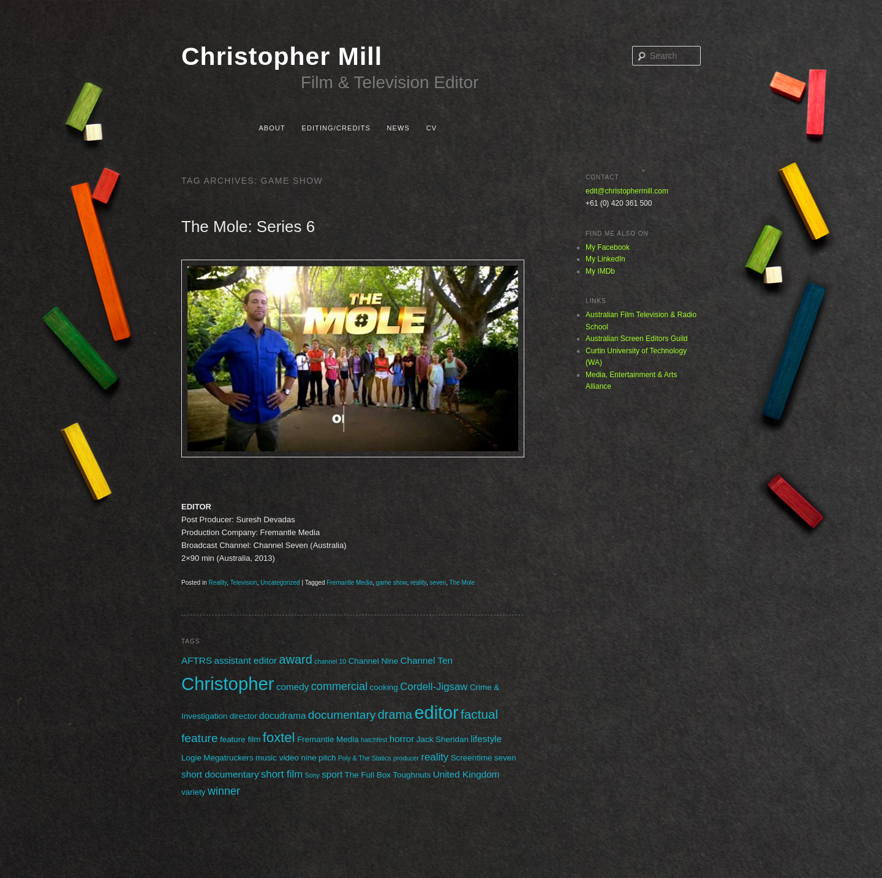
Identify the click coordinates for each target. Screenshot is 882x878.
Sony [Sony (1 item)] (312, 775)
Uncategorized (280, 582)
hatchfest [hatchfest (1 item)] (374, 739)
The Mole (462, 582)
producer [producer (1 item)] (406, 758)
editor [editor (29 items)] (437, 712)
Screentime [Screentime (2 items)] (471, 757)
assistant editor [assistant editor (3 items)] (245, 660)
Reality (217, 582)
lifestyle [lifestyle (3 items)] (486, 739)
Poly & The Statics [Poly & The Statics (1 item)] (364, 758)
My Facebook (608, 247)
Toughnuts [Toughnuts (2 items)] (412, 774)
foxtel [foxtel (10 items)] (279, 737)
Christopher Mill (281, 56)
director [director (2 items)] (243, 716)
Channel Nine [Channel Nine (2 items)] (373, 661)
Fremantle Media (349, 582)
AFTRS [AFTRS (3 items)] (196, 660)
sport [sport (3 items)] (332, 774)
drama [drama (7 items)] (395, 714)
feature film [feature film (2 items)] (240, 739)
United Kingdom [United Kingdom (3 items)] (466, 774)
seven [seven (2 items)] (505, 757)
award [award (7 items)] (295, 659)
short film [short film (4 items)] (282, 774)
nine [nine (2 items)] (308, 757)
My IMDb (600, 271)
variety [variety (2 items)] (193, 792)
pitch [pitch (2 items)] (327, 757)
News (398, 128)
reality (418, 582)
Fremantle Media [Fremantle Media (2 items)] (328, 739)
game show (391, 582)
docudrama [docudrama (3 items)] (282, 715)
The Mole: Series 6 (248, 226)
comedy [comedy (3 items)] (292, 686)
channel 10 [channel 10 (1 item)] (330, 661)
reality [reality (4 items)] (434, 757)
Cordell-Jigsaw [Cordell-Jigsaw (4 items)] (433, 686)
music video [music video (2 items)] (277, 757)
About (271, 128)
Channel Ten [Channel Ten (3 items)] (426, 660)
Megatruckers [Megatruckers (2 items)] (228, 757)
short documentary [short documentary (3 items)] (220, 774)
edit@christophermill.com (627, 191)
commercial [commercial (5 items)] (339, 686)
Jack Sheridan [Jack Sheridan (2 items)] (443, 739)
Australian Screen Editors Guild (637, 338)
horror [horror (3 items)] (402, 739)
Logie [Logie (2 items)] (191, 757)
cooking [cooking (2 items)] (384, 687)
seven (438, 582)
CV (431, 128)
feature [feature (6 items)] (199, 738)
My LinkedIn (605, 259)
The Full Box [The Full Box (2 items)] (367, 774)
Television (243, 582)
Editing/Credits (335, 128)
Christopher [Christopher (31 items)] (227, 684)
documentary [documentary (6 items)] (342, 714)
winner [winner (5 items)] (224, 791)
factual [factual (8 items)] (479, 714)
